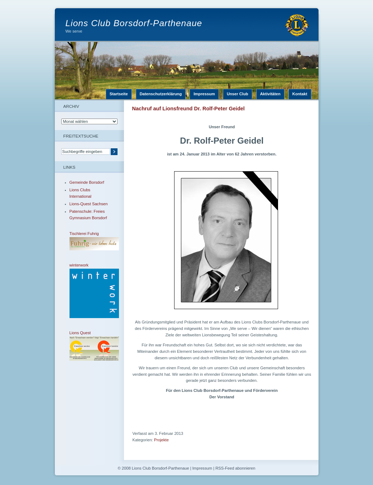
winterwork (89, 290)
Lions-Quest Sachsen (89, 204)
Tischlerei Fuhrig (89, 240)
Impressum (204, 94)
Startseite (119, 94)
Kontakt (299, 94)
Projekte (161, 440)
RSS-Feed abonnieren (235, 468)
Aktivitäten (270, 94)
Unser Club (237, 94)
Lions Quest (89, 346)
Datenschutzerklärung (161, 94)
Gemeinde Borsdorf (87, 182)
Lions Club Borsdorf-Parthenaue (134, 23)
